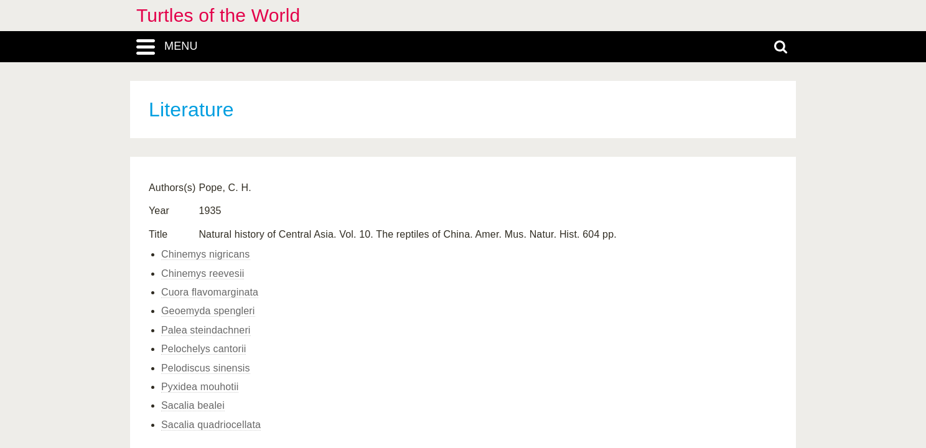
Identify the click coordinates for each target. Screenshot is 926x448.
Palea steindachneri (206, 330)
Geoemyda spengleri (208, 311)
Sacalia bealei (193, 405)
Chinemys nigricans (205, 254)
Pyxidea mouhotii (199, 386)
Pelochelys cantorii (203, 348)
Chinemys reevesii (202, 273)
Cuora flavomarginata (209, 292)
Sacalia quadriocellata (211, 424)
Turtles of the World (218, 15)
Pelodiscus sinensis (205, 368)
